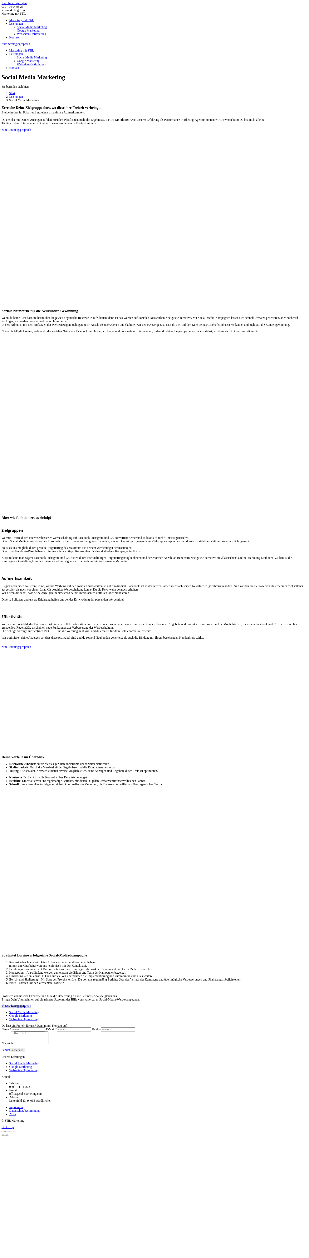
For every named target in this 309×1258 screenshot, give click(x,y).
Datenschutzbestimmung (24, 1113)
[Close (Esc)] (3, 1134)
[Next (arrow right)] (6, 1137)
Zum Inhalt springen (14, 3)
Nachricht (8, 1045)
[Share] (6, 1134)
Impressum (16, 1109)
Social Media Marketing (24, 1012)
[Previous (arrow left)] (3, 1137)
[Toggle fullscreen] (10, 1134)
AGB (12, 1116)
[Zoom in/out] (14, 1134)
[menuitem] (21, 20)
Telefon (96, 1029)
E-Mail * (51, 1029)
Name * (6, 1029)
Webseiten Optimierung (23, 1019)
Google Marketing (20, 1015)
